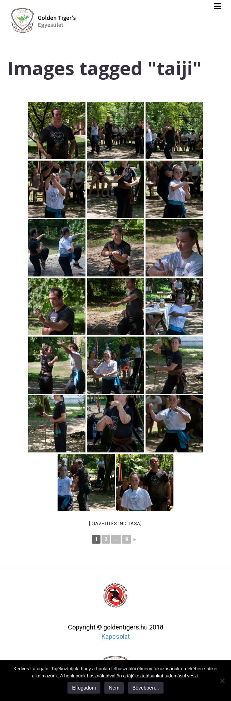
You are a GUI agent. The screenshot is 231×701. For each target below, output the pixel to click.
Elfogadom (84, 688)
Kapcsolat (116, 636)
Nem (114, 688)
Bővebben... (145, 688)
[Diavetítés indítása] (115, 523)
